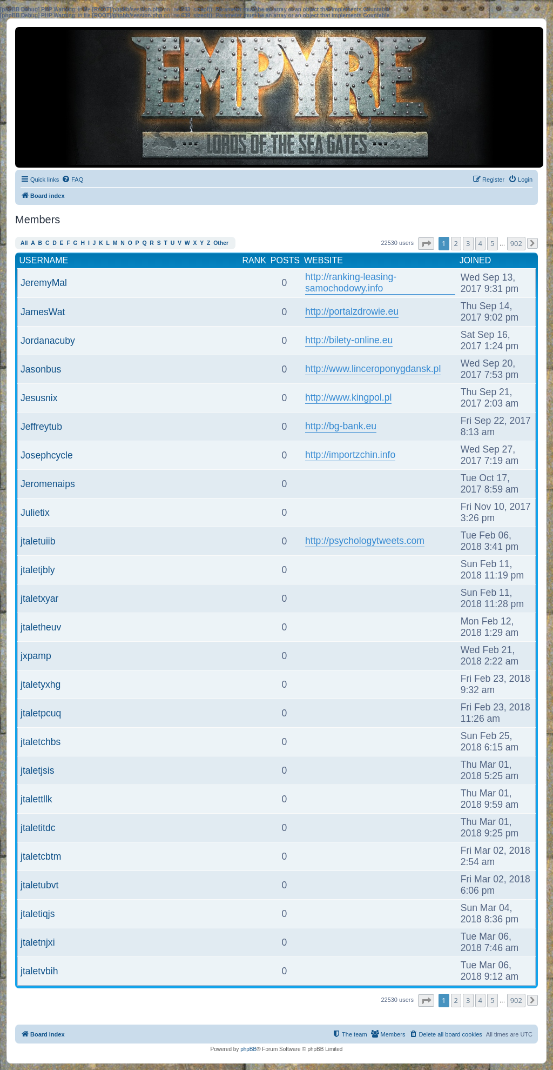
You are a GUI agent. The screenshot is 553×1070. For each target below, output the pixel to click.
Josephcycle (47, 455)
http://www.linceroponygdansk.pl (373, 368)
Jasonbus (41, 369)
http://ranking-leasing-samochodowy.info (350, 282)
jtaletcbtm (41, 856)
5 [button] (492, 243)
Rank (254, 260)
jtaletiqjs (38, 913)
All (24, 243)
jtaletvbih (39, 971)
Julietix (35, 512)
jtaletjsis (38, 770)
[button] (426, 243)
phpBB (248, 1049)
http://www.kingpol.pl (348, 397)
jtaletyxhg (40, 684)
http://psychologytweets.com (364, 540)
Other (220, 243)
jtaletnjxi (38, 942)
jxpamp (36, 655)
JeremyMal (44, 282)
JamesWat (43, 312)
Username (44, 260)
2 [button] (456, 243)
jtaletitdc (38, 827)
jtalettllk (36, 799)
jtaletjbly (38, 569)
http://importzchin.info (350, 454)
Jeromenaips (48, 483)
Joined (475, 260)
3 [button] (468, 243)
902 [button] (516, 243)
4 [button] (480, 243)
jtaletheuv (41, 627)
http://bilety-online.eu (349, 340)
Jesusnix (39, 398)
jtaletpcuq (41, 713)
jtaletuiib (38, 541)
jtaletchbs (40, 741)
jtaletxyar (39, 598)
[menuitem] (72, 179)
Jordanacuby (48, 340)
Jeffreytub (41, 426)
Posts (285, 260)
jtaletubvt (39, 885)
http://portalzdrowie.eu (352, 311)
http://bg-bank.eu (340, 426)
